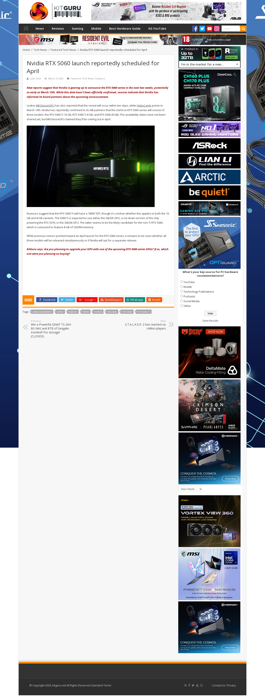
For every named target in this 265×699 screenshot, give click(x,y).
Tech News (40, 50)
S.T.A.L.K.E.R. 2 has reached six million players (144, 324)
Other (187, 306)
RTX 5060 (127, 311)
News (40, 28)
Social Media (192, 301)
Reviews (58, 28)
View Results (210, 320)
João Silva (35, 78)
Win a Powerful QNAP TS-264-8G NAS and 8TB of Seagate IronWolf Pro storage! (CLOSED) (52, 328)
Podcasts (189, 296)
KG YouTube (157, 28)
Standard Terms (101, 685)
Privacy (231, 685)
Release (112, 311)
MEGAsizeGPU (45, 105)
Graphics (100, 78)
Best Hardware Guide (125, 28)
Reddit (188, 287)
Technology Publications (199, 291)
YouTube (189, 282)
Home (26, 28)
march (73, 311)
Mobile (96, 28)
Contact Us (218, 685)
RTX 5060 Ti (144, 311)
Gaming (77, 28)
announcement (42, 311)
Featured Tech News (63, 50)
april (60, 311)
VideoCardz (144, 105)
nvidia (98, 311)
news (86, 311)
